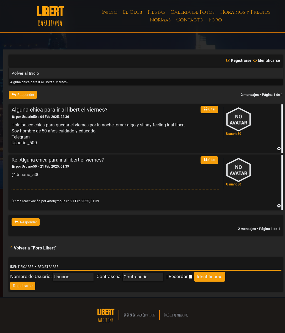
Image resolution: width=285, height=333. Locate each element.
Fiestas (156, 12)
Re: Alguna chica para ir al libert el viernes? (58, 160)
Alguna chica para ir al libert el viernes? (39, 82)
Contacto (189, 19)
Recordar (180, 276)
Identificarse (21, 267)
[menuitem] (266, 60)
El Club (132, 12)
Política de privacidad (176, 315)
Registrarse (48, 267)
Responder (23, 95)
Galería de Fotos (193, 12)
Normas (160, 19)
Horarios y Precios (245, 12)
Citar (209, 109)
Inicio (109, 12)
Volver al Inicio (25, 73)
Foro (215, 19)
